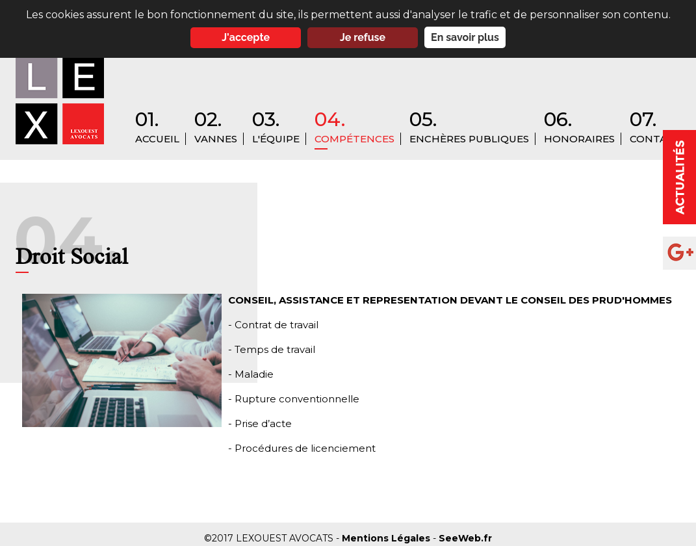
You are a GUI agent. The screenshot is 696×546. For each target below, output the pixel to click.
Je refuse (362, 37)
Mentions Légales (387, 538)
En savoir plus (465, 37)
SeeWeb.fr (465, 538)
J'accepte (246, 37)
